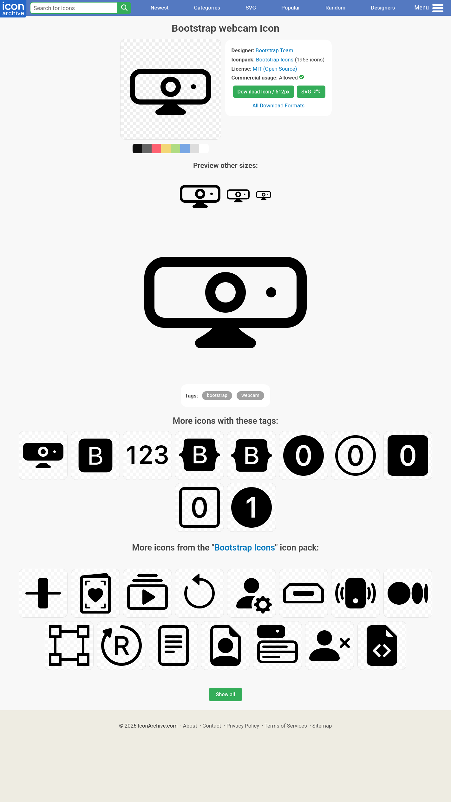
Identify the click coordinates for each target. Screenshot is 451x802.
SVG (250, 7)
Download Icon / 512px (264, 92)
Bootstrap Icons (274, 59)
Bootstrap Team (274, 50)
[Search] (124, 8)
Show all (225, 694)
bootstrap (217, 395)
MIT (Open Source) (275, 69)
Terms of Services (286, 725)
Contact (211, 725)
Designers (383, 7)
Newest (159, 7)
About (190, 725)
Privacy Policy (242, 725)
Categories (207, 7)
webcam (250, 395)
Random (335, 7)
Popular (290, 7)
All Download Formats (278, 105)
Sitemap (322, 725)
